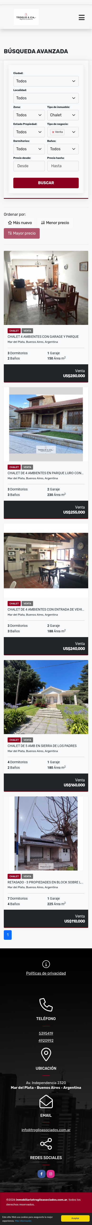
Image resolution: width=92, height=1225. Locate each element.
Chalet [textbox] (56, 115)
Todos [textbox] (21, 81)
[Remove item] (53, 132)
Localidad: (20, 90)
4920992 (46, 1040)
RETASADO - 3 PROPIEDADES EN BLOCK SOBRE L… (45, 882)
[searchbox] (51, 140)
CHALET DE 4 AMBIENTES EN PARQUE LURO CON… (45, 473)
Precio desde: (22, 158)
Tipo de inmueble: (58, 107)
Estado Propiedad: (25, 124)
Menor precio (55, 222)
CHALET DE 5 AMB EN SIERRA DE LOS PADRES (42, 746)
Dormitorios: (21, 141)
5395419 (46, 1033)
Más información (23, 1221)
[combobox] (46, 81)
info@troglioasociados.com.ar (46, 1130)
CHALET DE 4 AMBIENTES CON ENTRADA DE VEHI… (46, 609)
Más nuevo (20, 222)
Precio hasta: (55, 158)
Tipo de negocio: (57, 124)
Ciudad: (18, 73)
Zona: (17, 107)
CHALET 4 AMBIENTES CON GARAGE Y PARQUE (43, 336)
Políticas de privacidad (46, 973)
